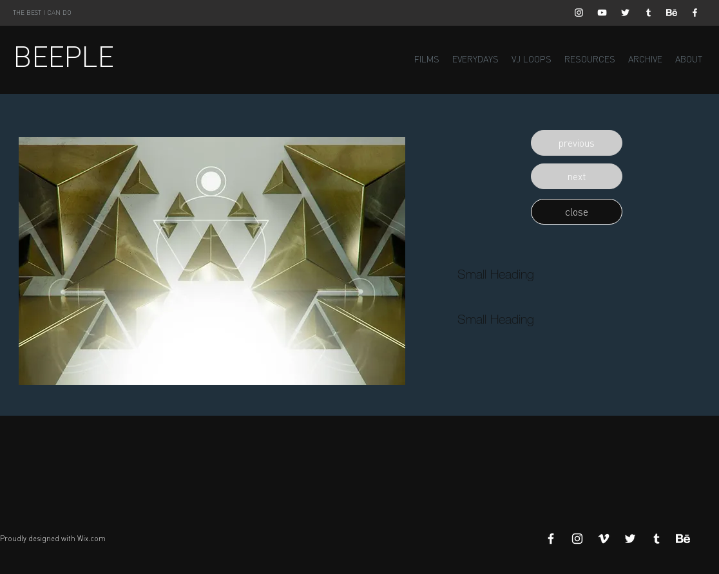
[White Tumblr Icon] (648, 12)
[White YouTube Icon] (602, 12)
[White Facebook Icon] (694, 12)
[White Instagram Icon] (578, 12)
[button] (576, 143)
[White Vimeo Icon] (604, 539)
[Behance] (671, 12)
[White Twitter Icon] (625, 12)
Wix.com (91, 538)
